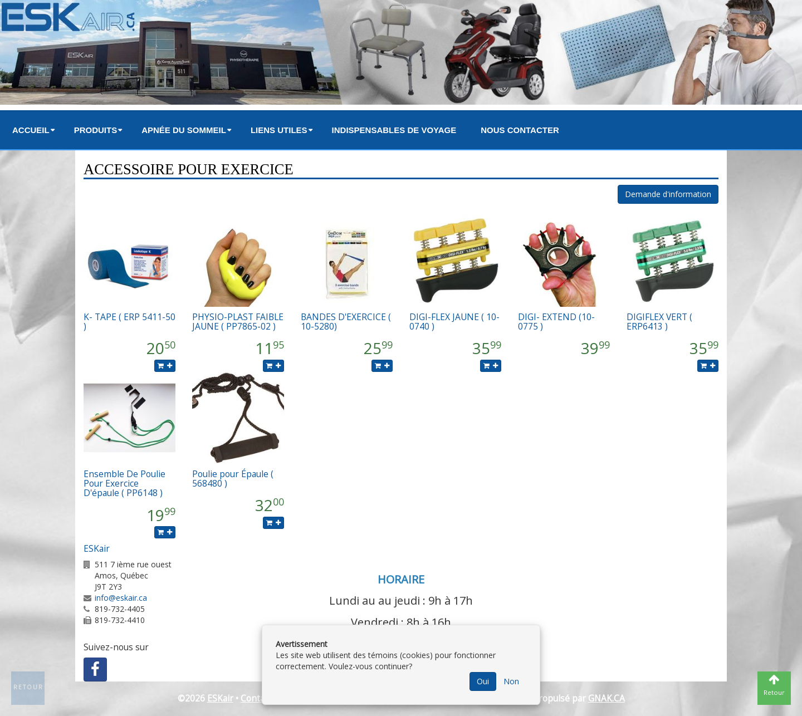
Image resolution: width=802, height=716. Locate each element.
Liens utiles (279, 130)
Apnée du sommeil (183, 130)
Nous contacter (520, 130)
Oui (483, 681)
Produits (96, 130)
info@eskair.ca (121, 597)
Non (511, 681)
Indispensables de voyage (394, 130)
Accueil (31, 130)
